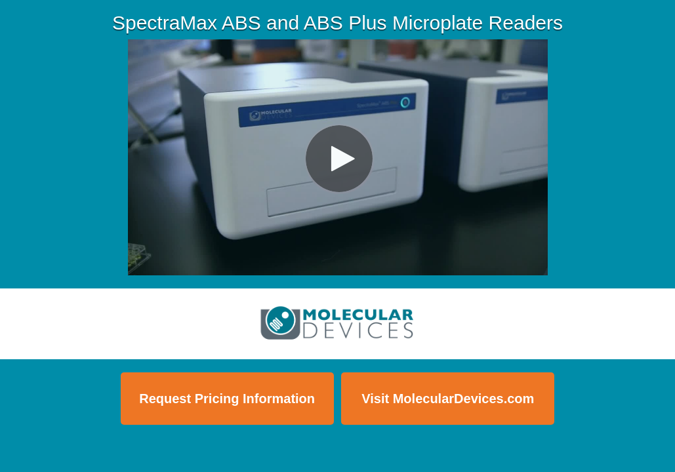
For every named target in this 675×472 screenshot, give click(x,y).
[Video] (338, 157)
